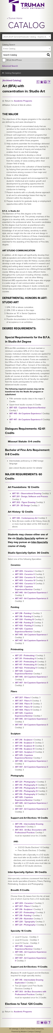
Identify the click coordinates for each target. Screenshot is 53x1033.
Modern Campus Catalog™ (31, 1031)
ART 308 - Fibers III (23, 703)
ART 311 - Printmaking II (25, 658)
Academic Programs (23, 101)
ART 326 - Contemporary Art (24, 518)
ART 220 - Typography (25, 921)
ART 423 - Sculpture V (24, 752)
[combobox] (26, 36)
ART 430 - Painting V (24, 625)
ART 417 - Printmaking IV (26, 664)
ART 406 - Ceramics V (25, 583)
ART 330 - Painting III (24, 619)
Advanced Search (10, 66)
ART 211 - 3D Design (21, 505)
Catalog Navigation (13, 73)
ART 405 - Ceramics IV (25, 580)
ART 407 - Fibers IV (23, 707)
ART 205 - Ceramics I (24, 571)
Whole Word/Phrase (14, 60)
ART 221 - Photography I (25, 782)
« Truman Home (14, 18)
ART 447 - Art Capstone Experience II (25, 419)
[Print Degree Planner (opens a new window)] (38, 82)
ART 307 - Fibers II (23, 700)
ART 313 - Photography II (26, 785)
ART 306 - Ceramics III (25, 577)
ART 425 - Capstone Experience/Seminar (27, 407)
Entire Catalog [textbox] (9, 48)
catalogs (15, 1029)
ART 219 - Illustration (24, 918)
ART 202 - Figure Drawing (23, 502)
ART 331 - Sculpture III (24, 746)
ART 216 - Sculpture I (24, 740)
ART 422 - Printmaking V (26, 668)
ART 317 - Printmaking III (26, 661)
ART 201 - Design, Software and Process (30, 496)
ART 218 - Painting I (23, 613)
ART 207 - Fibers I (23, 697)
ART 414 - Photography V (26, 794)
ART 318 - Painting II (24, 616)
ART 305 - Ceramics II (25, 574)
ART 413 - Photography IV (26, 791)
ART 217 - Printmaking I (25, 655)
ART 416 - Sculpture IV (25, 749)
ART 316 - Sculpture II (24, 743)
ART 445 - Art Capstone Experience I (25, 413)
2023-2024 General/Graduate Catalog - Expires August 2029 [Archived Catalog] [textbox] (27, 37)
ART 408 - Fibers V (23, 710)
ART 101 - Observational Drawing (26, 493)
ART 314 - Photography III (26, 788)
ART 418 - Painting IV (24, 622)
